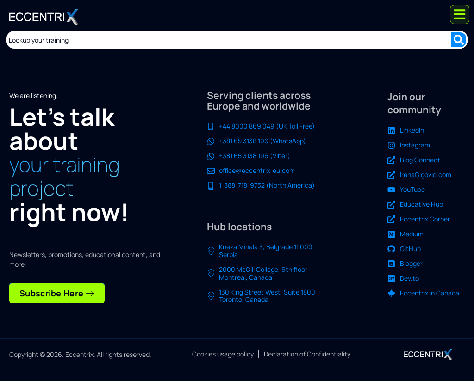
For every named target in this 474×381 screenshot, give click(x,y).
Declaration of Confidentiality (307, 354)
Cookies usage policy (223, 354)
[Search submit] (459, 40)
